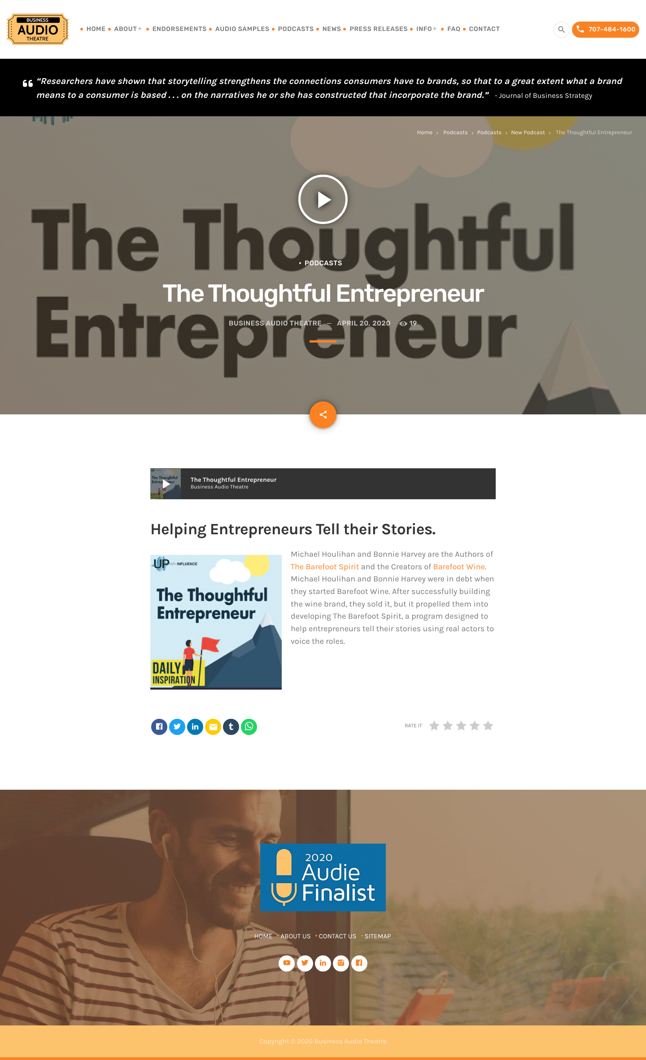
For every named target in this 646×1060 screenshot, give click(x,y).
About (125, 29)
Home (96, 29)
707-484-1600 (606, 29)
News (332, 29)
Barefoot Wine (458, 567)
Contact (484, 29)
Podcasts (296, 29)
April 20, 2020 (364, 323)
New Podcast (528, 132)
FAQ (453, 29)
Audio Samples (242, 29)
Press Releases (378, 29)
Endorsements (180, 29)
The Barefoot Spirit (325, 567)
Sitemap (378, 936)
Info (424, 29)
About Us (295, 936)
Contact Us (338, 936)
